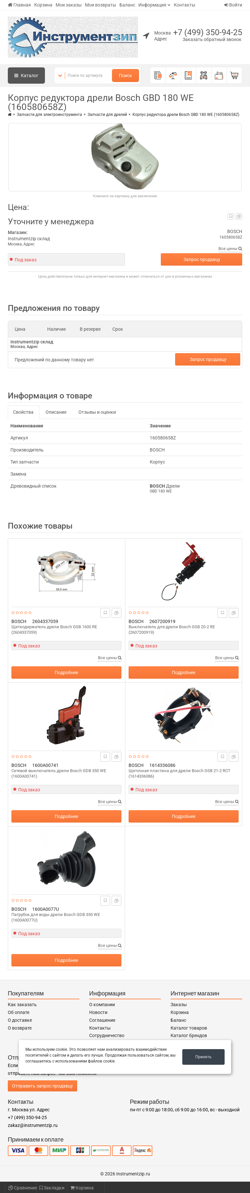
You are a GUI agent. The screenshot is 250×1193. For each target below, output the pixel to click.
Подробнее (66, 672)
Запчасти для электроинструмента (49, 114)
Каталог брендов (189, 1035)
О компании (102, 1004)
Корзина (43, 4)
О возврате (20, 1028)
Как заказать (22, 1004)
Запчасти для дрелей (107, 114)
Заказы (179, 1004)
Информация (152, 4)
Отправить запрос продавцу (42, 1086)
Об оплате (18, 1012)
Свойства (23, 412)
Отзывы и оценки (97, 412)
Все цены (230, 248)
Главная (19, 4)
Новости (98, 1012)
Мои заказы (69, 4)
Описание (56, 412)
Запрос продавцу (202, 259)
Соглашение (102, 1020)
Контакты (184, 4)
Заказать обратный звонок (212, 39)
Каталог (26, 75)
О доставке (20, 1020)
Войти (233, 4)
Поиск (125, 75)
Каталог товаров (189, 1028)
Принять (203, 1057)
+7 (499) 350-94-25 (207, 32)
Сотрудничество (106, 1035)
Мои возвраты (100, 4)
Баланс (127, 4)
